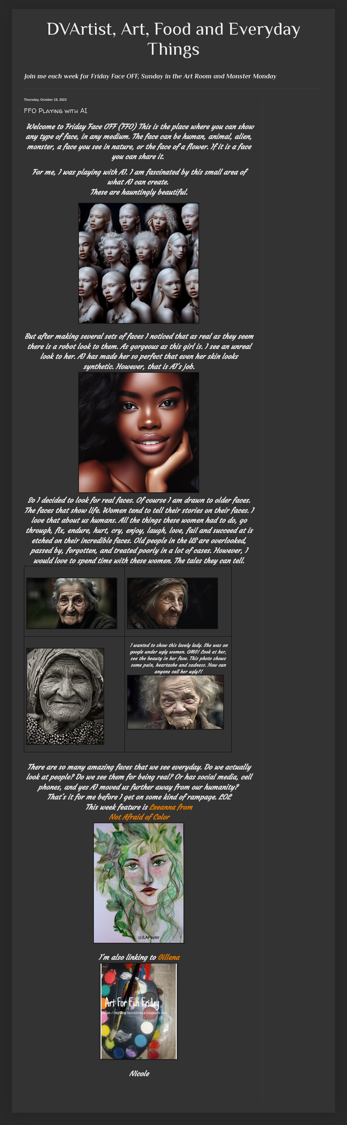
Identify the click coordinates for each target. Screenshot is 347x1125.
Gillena (168, 957)
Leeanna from (170, 807)
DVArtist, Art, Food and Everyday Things (174, 39)
